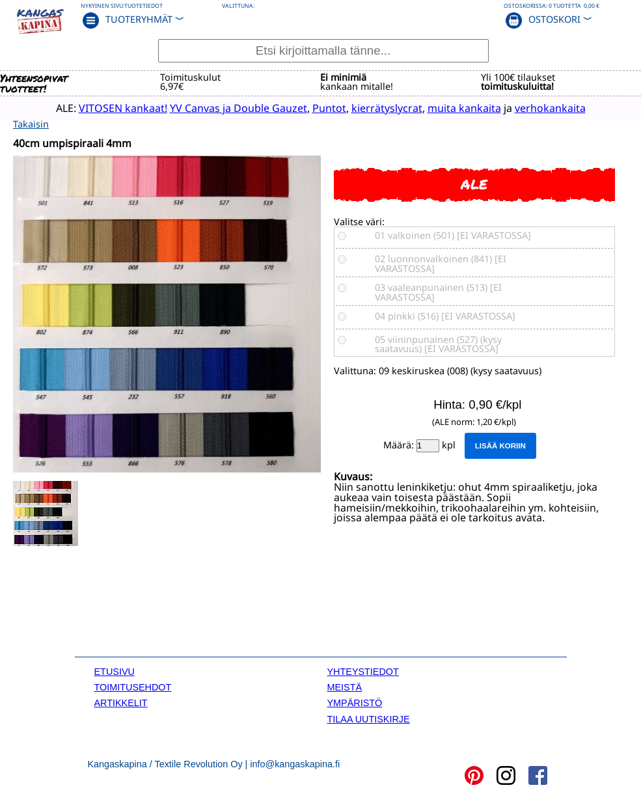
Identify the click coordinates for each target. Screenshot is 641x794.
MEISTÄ (344, 686)
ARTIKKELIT (121, 702)
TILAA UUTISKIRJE (368, 718)
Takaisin (31, 122)
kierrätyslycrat (374, 107)
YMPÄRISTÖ (355, 702)
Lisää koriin (500, 445)
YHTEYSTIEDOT (363, 670)
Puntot (317, 107)
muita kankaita (452, 107)
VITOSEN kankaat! (110, 107)
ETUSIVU (114, 670)
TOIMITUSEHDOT (133, 686)
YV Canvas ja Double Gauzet (226, 107)
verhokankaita (537, 107)
